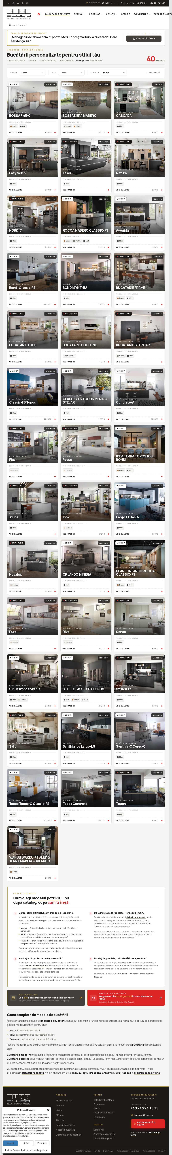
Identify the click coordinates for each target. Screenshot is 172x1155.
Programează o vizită (144, 1123)
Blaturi (59, 1110)
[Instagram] (14, 3)
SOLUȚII (111, 14)
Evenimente (108, 1151)
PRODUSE (95, 14)
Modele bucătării (64, 1100)
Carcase (60, 1120)
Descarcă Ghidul (143, 38)
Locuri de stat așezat (104, 1112)
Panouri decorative (65, 1125)
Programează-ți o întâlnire (134, 3)
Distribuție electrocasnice (68, 1134)
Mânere (60, 1115)
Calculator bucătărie (103, 1100)
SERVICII (80, 14)
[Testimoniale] (27, 3)
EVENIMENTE (142, 14)
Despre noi (98, 1129)
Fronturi (60, 1105)
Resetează (153, 72)
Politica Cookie (12, 1150)
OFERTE (125, 14)
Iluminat (97, 1108)
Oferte (97, 1151)
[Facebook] (9, 3)
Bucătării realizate (83, 1151)
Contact (161, 1151)
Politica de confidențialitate (128, 1151)
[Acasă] (39, 14)
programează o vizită (147, 1073)
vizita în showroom (136, 917)
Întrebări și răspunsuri (103, 1138)
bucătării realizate (33, 1073)
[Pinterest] (23, 3)
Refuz (26, 1143)
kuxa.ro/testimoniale (37, 965)
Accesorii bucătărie (65, 1129)
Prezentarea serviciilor (104, 1134)
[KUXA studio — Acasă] (19, 14)
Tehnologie (99, 1117)
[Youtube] (18, 3)
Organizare (99, 1104)
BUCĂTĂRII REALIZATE (57, 14)
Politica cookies (149, 1151)
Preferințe (42, 1143)
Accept (10, 1143)
